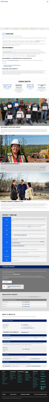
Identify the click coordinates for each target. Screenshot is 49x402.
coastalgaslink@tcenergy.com (28, 327)
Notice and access (35, 386)
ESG (33, 376)
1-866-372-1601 (27, 349)
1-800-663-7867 (26, 306)
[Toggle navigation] (47, 1)
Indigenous (19, 376)
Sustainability (21, 371)
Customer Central (43, 381)
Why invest (35, 377)
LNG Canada (38, 40)
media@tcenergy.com (36, 358)
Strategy (3, 375)
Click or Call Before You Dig (40, 394)
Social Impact (26, 372)
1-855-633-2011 (25, 324)
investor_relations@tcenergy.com (34, 366)
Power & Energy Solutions (12, 375)
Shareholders (35, 382)
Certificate (29, 226)
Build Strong (27, 374)
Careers (43, 374)
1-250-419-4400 (27, 304)
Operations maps (13, 377)
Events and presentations (35, 384)
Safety (19, 373)
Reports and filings (35, 374)
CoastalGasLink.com (16, 274)
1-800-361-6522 (7, 366)
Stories (3, 382)
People (3, 376)
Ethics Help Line (5, 383)
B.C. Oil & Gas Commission (33, 296)
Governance (4, 373)
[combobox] (7, 282)
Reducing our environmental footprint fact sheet (12, 65)
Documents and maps (24, 28)
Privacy (4, 394)
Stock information (36, 379)
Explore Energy (4, 378)
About (3, 371)
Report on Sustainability (31, 55)
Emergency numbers (25, 394)
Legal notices (13, 394)
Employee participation (27, 379)
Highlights (6, 28)
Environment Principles (8, 51)
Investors (35, 371)
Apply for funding (28, 377)
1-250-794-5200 (27, 302)
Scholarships (27, 375)
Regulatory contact (33, 28)
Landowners (20, 378)
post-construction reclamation (13, 60)
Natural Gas (12, 373)
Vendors (11, 379)
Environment (20, 379)
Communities (20, 375)
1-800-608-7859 (7, 358)
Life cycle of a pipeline (7, 66)
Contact (42, 28)
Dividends (34, 380)
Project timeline (15, 28)
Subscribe (43, 384)
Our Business (13, 371)
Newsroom (4, 379)
